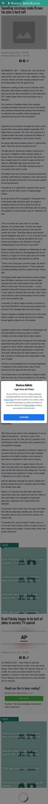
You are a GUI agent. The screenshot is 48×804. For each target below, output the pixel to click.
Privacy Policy (9, 400)
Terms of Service (35, 394)
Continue (24, 417)
